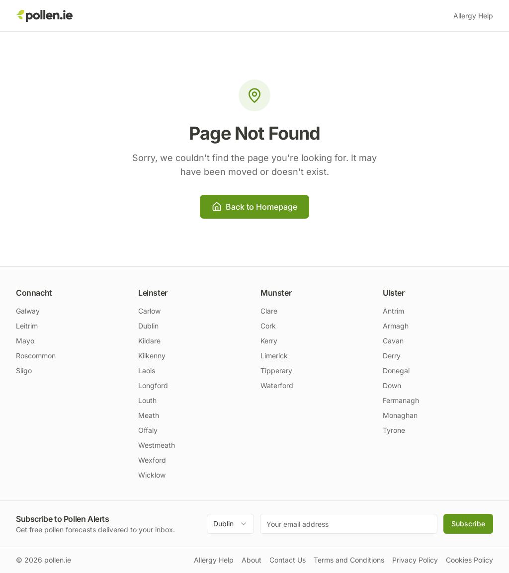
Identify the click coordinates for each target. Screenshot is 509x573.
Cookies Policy (469, 560)
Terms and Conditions (349, 560)
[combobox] (230, 524)
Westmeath (156, 445)
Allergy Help (473, 15)
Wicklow (152, 475)
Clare (268, 311)
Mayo (25, 340)
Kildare (149, 340)
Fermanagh (401, 400)
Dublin (148, 326)
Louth (147, 400)
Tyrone (394, 430)
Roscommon (36, 355)
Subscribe (468, 523)
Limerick (274, 355)
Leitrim (27, 326)
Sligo (24, 370)
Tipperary (276, 370)
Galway (28, 311)
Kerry (268, 340)
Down (392, 385)
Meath (148, 415)
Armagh (396, 326)
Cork (268, 326)
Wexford (152, 460)
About (251, 560)
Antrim (393, 311)
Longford (153, 385)
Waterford (276, 385)
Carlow (149, 311)
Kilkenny (152, 355)
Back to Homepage (254, 207)
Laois (146, 370)
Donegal (396, 370)
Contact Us (287, 560)
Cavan (393, 340)
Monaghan (400, 415)
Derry (392, 355)
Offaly (148, 430)
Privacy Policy (415, 560)
